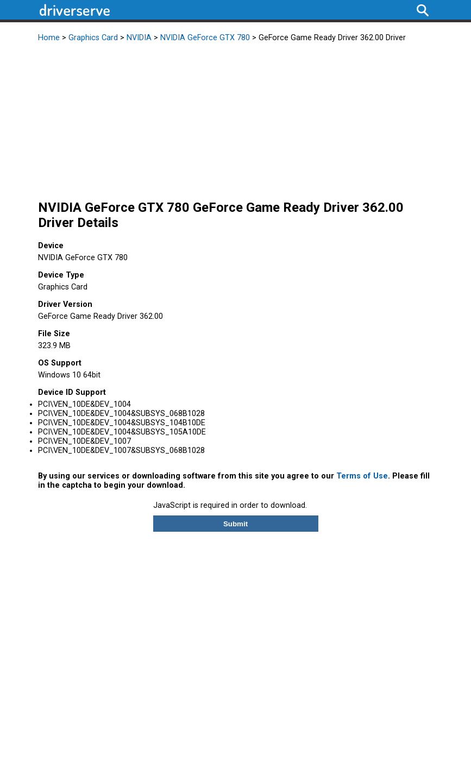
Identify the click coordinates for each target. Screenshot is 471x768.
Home (49, 37)
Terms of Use (362, 476)
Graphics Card (93, 37)
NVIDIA (139, 37)
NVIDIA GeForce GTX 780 (205, 37)
